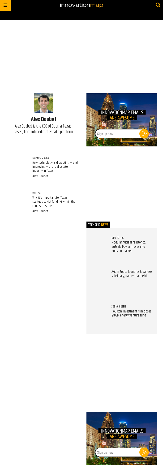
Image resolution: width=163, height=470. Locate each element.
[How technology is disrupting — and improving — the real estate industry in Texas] (17, 167)
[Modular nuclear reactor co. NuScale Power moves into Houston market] (96, 246)
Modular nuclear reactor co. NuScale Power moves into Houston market (129, 246)
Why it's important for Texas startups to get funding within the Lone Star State (53, 202)
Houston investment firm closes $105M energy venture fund (131, 313)
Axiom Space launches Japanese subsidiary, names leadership (132, 274)
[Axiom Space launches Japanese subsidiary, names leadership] (96, 280)
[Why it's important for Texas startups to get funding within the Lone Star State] (17, 202)
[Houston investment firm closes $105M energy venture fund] (96, 314)
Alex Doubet (40, 176)
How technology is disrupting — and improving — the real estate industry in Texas (55, 167)
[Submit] (158, 5)
